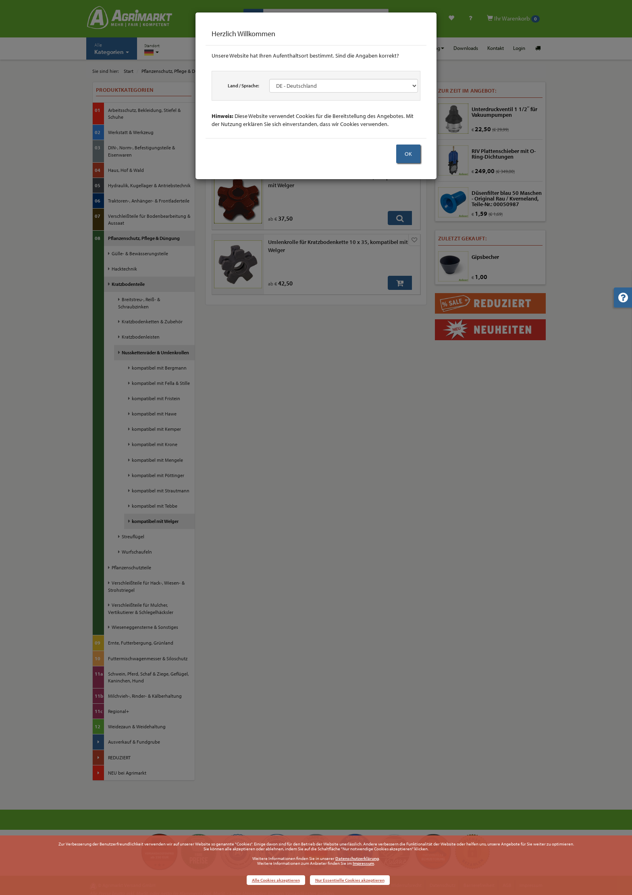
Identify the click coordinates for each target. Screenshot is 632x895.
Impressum (363, 863)
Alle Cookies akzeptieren (276, 880)
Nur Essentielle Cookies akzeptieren (350, 880)
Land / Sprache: (243, 86)
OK (408, 153)
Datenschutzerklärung (357, 858)
